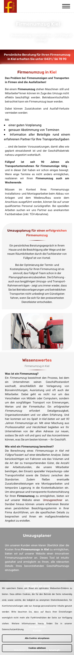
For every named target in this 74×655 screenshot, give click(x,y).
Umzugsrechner (52, 500)
